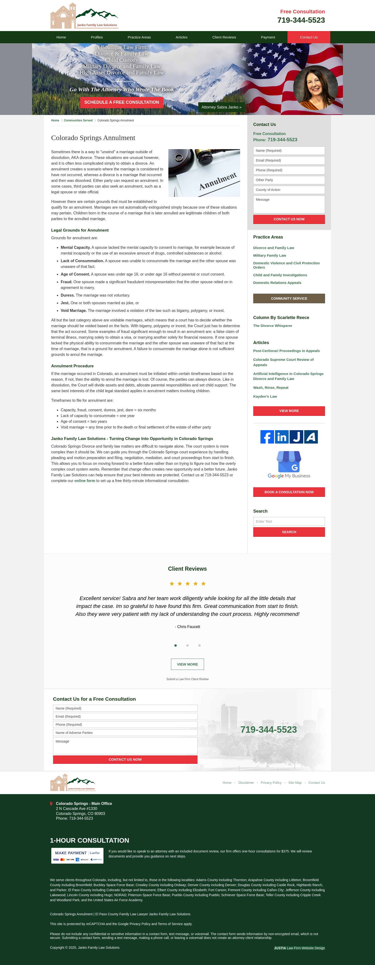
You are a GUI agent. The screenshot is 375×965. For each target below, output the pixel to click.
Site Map (295, 783)
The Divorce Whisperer (272, 326)
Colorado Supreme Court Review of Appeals (283, 362)
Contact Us (309, 37)
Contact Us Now (289, 219)
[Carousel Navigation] (187, 644)
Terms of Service (170, 924)
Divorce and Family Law (273, 248)
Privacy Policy (271, 783)
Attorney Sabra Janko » (222, 107)
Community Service (289, 298)
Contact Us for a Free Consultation (94, 699)
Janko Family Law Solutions (99, 947)
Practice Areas (139, 37)
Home (61, 37)
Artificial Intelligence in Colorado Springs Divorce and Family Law (288, 376)
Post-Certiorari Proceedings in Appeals (286, 351)
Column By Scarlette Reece (281, 317)
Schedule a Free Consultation (121, 102)
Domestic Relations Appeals (277, 283)
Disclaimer (246, 783)
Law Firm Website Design (299, 948)
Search (289, 532)
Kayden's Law (265, 396)
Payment (268, 37)
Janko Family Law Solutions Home (84, 16)
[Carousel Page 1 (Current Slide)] (176, 645)
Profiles (97, 37)
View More (289, 411)
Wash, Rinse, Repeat (270, 387)
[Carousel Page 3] (199, 645)
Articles (182, 37)
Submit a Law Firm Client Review (187, 679)
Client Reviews (224, 37)
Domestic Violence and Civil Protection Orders (286, 265)
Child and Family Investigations (280, 275)
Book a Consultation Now (289, 492)
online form (84, 481)
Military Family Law (269, 255)
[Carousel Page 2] (187, 645)
